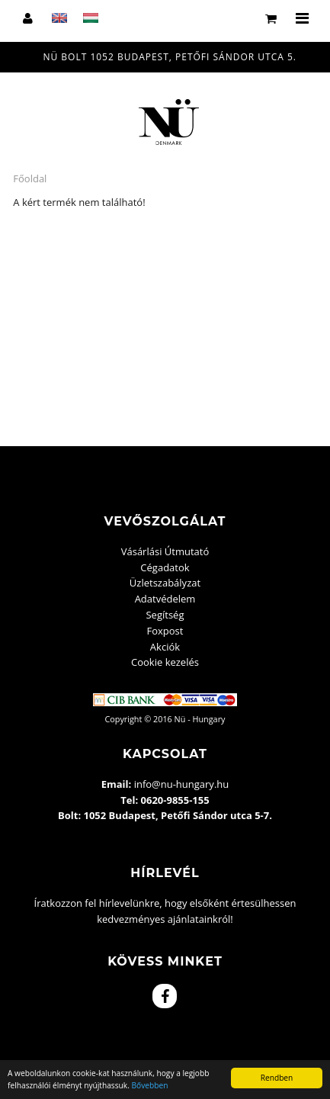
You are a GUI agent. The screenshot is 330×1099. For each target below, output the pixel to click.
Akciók (165, 647)
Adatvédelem (165, 599)
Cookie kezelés (165, 662)
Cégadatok (164, 567)
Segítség (165, 615)
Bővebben (150, 1085)
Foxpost (165, 631)
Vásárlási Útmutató (165, 551)
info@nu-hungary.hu (181, 784)
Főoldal (29, 178)
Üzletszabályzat (165, 583)
